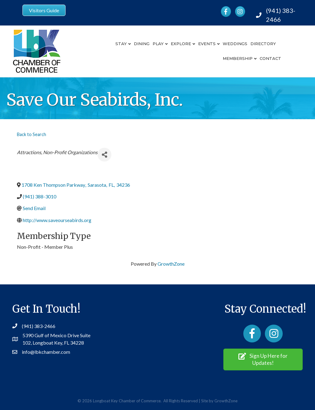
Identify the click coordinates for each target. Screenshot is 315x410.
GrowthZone (171, 264)
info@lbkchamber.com (46, 352)
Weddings (235, 43)
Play (158, 43)
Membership (238, 58)
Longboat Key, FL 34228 (58, 343)
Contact (270, 58)
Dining (142, 43)
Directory (263, 43)
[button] (263, 359)
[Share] (104, 155)
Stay (121, 43)
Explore (181, 43)
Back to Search (31, 134)
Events (207, 43)
